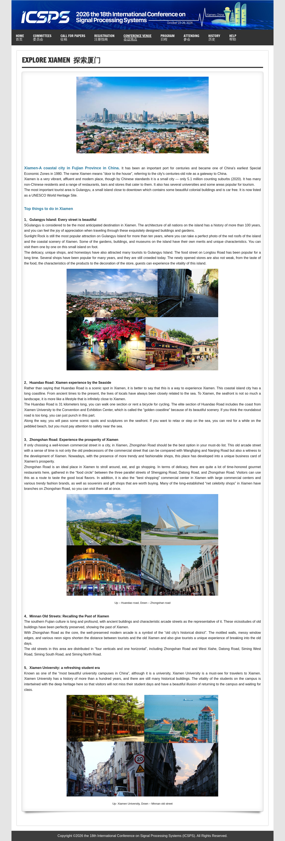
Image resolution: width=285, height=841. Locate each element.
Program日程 (168, 37)
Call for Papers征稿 (72, 37)
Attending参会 (191, 37)
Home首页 (20, 37)
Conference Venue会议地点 (137, 37)
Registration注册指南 (104, 37)
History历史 (214, 37)
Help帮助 (232, 37)
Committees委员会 (42, 37)
